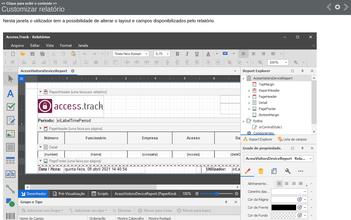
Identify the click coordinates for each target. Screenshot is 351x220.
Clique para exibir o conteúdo (29, 3)
